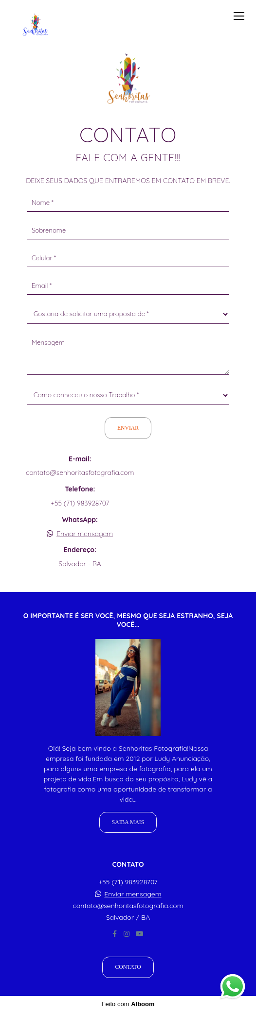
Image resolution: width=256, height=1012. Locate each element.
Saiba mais (128, 822)
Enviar (128, 428)
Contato (128, 967)
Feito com (127, 1004)
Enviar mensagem (84, 533)
